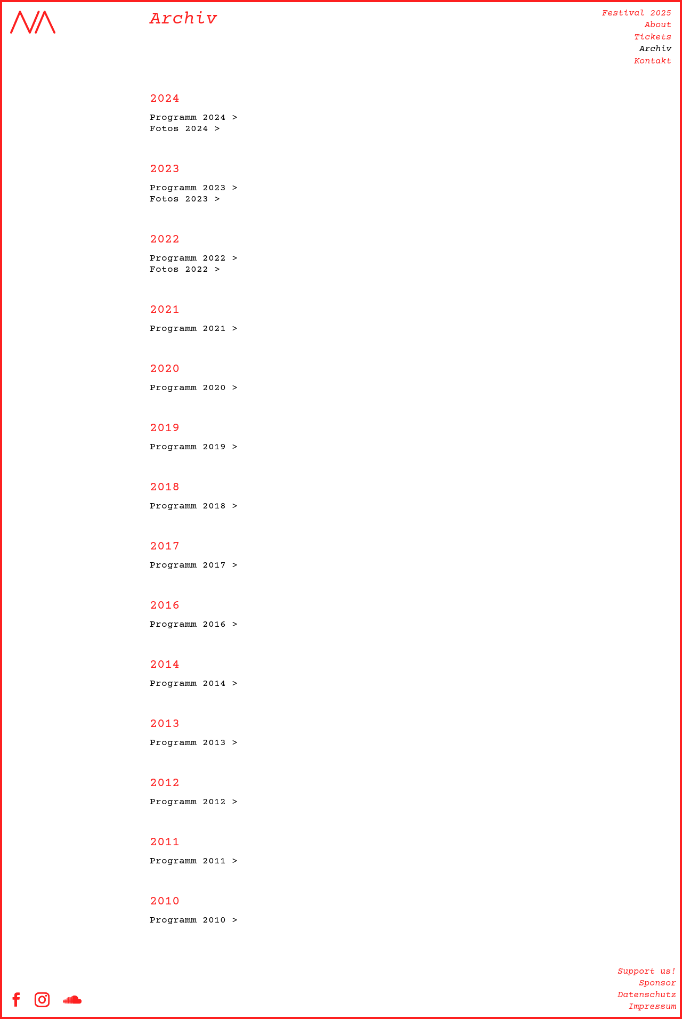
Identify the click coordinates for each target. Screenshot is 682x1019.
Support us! (647, 972)
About (658, 25)
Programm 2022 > (194, 258)
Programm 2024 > (194, 117)
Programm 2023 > (194, 188)
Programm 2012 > (194, 802)
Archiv (655, 49)
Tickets (652, 38)
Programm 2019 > (194, 447)
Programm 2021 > (194, 329)
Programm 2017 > (194, 565)
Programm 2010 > (194, 920)
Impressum (652, 1007)
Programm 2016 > (194, 624)
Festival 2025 (636, 14)
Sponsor (657, 983)
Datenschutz (647, 995)
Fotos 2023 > (185, 199)
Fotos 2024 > (185, 129)
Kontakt (652, 61)
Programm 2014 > (194, 683)
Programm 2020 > (194, 388)
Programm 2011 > (194, 861)
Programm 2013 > (194, 743)
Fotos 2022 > (185, 269)
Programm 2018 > (194, 506)
